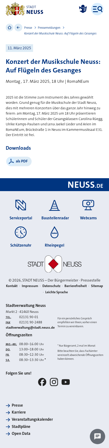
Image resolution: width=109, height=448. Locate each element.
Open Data (21, 433)
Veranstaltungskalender (32, 419)
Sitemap (97, 286)
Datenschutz (51, 286)
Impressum (30, 286)
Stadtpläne (21, 426)
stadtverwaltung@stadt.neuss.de (30, 327)
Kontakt (11, 286)
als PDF (22, 161)
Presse (28, 28)
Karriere (19, 412)
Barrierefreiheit (75, 286)
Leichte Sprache (56, 292)
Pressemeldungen (49, 28)
